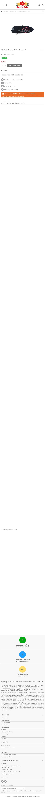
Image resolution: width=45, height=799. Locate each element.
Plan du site (4, 738)
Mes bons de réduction (7, 756)
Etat (2, 51)
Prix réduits (4, 718)
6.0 (22, 74)
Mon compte (4, 742)
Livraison (4, 729)
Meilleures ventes (6, 722)
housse (4, 74)
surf (9, 74)
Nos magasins (5, 724)
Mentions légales (6, 734)
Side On (18, 74)
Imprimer (5, 70)
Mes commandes (6, 745)
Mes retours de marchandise (8, 747)
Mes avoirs (4, 750)
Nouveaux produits (6, 720)
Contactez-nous (5, 727)
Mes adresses (5, 752)
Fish (13, 74)
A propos (4, 736)
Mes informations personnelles (9, 754)
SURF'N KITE (8, 796)
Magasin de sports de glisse (10, 79)
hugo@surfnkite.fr (9, 773)
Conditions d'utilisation (7, 731)
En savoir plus (6, 101)
